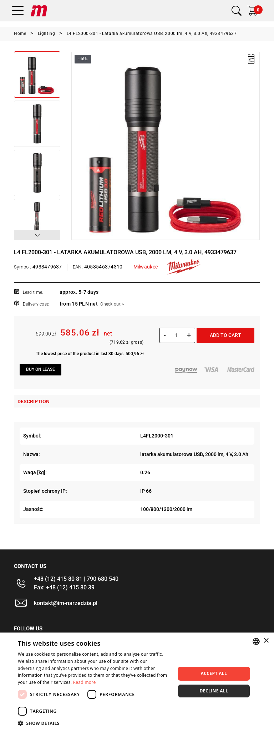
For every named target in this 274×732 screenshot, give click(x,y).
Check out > (112, 304)
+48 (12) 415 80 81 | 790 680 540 (76, 578)
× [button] (266, 641)
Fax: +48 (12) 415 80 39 (64, 587)
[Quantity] (176, 335)
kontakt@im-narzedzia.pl (65, 603)
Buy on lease (40, 369)
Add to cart (225, 335)
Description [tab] (33, 401)
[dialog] (137, 682)
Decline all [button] (214, 691)
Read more (84, 682)
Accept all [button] (214, 673)
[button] (37, 235)
